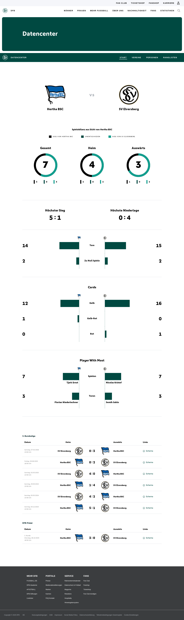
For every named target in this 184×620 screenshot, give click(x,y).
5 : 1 (92, 508)
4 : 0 (92, 473)
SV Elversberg (64, 451)
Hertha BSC (118, 451)
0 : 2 (92, 462)
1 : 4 (92, 485)
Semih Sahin (112, 402)
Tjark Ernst (72, 383)
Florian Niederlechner (66, 402)
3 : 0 (92, 538)
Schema (148, 451)
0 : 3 (92, 451)
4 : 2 (92, 496)
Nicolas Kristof (114, 383)
